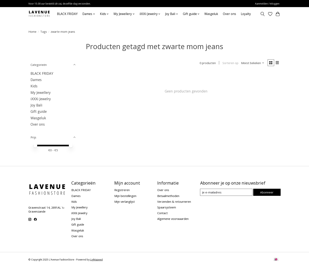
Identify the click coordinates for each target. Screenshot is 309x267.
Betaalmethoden (168, 196)
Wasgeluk (211, 14)
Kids (34, 86)
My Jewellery (41, 92)
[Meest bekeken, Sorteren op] (252, 63)
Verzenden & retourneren (174, 202)
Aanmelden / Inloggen (267, 3)
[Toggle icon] (262, 14)
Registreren (122, 190)
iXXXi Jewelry (41, 98)
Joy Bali (36, 105)
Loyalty (246, 14)
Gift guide (39, 111)
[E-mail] (226, 192)
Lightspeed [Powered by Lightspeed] (96, 259)
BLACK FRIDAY (67, 14)
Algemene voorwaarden (173, 219)
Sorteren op (230, 63)
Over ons (229, 14)
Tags (43, 32)
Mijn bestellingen (125, 196)
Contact (162, 213)
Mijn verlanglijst (124, 202)
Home (32, 32)
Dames (36, 79)
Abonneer (267, 192)
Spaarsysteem (166, 207)
